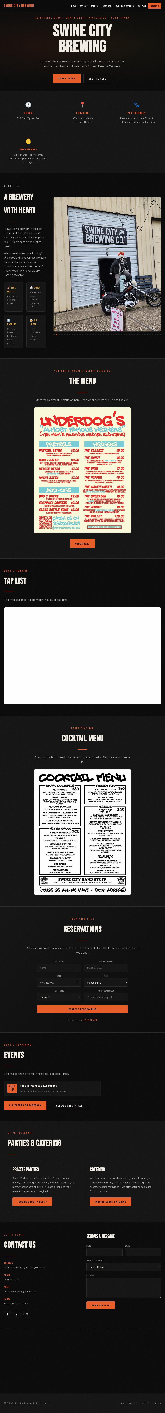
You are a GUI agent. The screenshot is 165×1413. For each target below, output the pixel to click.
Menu (73, 6)
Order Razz (106, 6)
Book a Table (66, 78)
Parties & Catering (125, 6)
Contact (142, 6)
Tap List (84, 6)
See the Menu (97, 78)
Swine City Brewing (19, 5)
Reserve (155, 6)
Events (94, 6)
